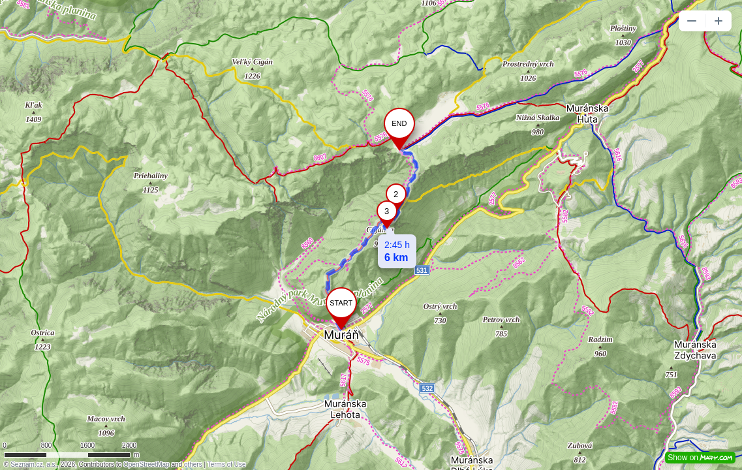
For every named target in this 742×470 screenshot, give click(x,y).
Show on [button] (700, 457)
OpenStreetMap (146, 464)
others (193, 464)
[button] (692, 20)
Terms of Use (227, 464)
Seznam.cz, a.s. (33, 464)
